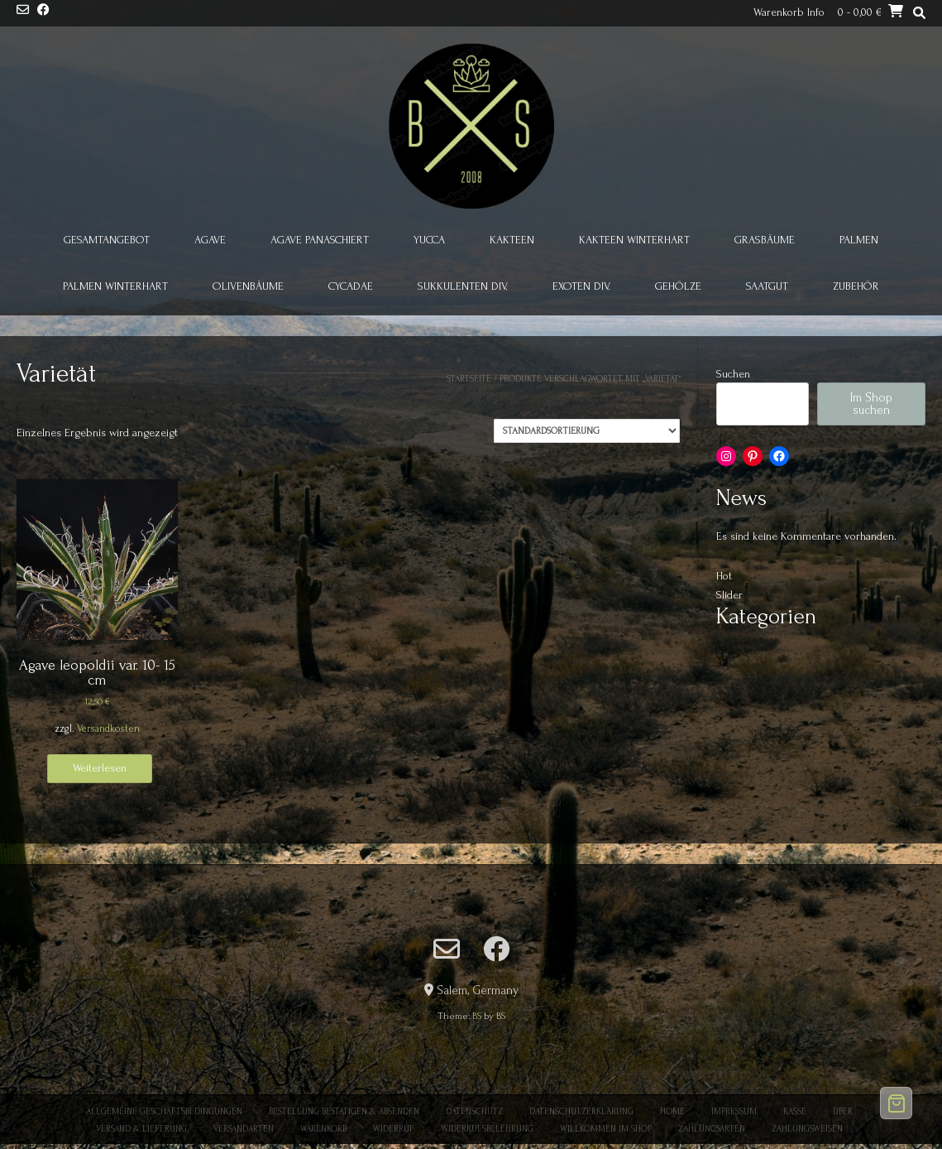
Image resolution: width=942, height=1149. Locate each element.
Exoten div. (581, 286)
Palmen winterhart (115, 286)
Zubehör (856, 286)
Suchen (733, 374)
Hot (724, 576)
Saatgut (767, 286)
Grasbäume (764, 239)
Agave (210, 239)
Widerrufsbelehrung (487, 1129)
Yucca (429, 239)
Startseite (469, 379)
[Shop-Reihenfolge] (587, 431)
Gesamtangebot (107, 239)
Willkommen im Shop (606, 1129)
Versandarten (243, 1129)
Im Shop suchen (871, 404)
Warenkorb (323, 1129)
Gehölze (678, 286)
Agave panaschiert (319, 239)
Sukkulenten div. (463, 286)
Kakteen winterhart (634, 239)
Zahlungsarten (711, 1129)
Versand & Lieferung (141, 1129)
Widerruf (393, 1129)
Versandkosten (108, 728)
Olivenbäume (248, 286)
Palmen (858, 239)
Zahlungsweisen (807, 1129)
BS (476, 1016)
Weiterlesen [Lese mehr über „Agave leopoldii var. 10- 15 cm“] (100, 768)
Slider (729, 595)
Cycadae (350, 286)
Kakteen (512, 239)
